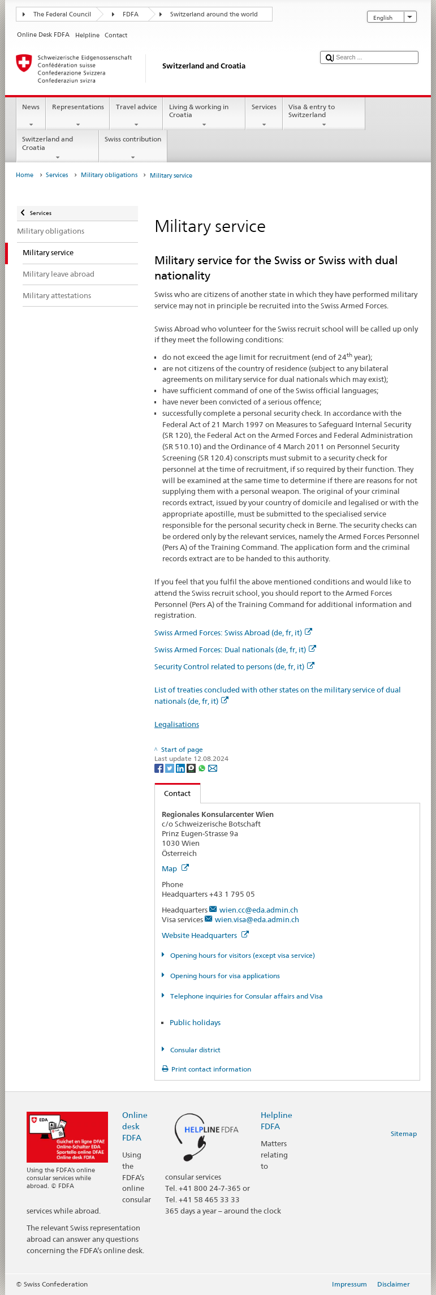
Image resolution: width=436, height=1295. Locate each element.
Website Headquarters (205, 935)
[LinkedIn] (181, 767)
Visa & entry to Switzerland (324, 116)
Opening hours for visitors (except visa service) (242, 955)
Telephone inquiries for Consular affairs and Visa (246, 996)
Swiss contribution (133, 148)
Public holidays (195, 1022)
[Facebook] (159, 767)
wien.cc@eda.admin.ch (258, 909)
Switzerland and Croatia (57, 148)
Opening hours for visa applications (224, 975)
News (31, 116)
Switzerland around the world (214, 14)
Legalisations (176, 724)
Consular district (195, 1050)
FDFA (131, 14)
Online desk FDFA (135, 1126)
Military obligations (109, 175)
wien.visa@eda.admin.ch (257, 919)
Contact (173, 793)
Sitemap (404, 1133)
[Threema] (192, 767)
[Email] (212, 767)
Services (264, 116)
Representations (77, 116)
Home (24, 175)
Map (175, 868)
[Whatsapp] (202, 767)
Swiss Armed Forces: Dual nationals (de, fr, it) (235, 649)
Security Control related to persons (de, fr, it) (234, 666)
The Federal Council (62, 14)
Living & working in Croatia (204, 116)
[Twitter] (170, 767)
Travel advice (136, 116)
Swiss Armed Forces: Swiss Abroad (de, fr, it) (233, 632)
